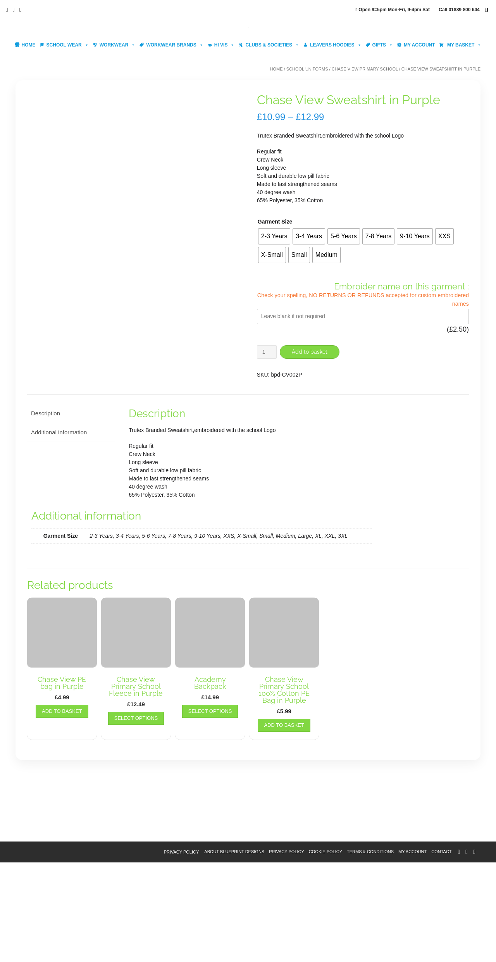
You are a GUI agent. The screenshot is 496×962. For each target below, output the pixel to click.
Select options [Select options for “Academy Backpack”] (210, 811)
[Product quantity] (267, 352)
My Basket (464, 45)
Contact (441, 951)
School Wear (67, 45)
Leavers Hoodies (335, 45)
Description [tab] (45, 513)
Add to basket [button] (62, 811)
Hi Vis (224, 45)
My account (419, 45)
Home (29, 45)
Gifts (382, 45)
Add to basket (311, 352)
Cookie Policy (325, 951)
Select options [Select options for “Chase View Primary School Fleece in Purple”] (136, 818)
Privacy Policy (181, 951)
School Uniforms (307, 69)
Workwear (118, 45)
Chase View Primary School (365, 69)
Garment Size (275, 222)
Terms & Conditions (370, 951)
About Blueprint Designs (234, 951)
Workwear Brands (174, 45)
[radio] (274, 236)
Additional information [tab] (59, 531)
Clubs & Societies (272, 45)
